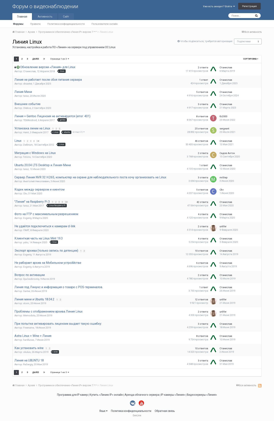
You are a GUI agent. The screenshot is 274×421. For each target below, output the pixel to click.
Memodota (29, 315)
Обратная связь (165, 410)
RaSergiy (28, 364)
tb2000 (223, 116)
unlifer (223, 226)
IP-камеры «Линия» (173, 394)
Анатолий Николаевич (36, 181)
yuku (25, 242)
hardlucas (28, 339)
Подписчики (244, 41)
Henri (26, 132)
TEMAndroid (30, 120)
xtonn (26, 303)
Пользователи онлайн (105, 23)
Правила (35, 23)
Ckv (25, 193)
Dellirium (28, 144)
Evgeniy (27, 218)
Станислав (29, 71)
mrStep (224, 177)
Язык (103, 410)
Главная (22, 16)
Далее (35, 59)
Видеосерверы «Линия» (202, 394)
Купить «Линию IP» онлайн (106, 394)
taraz (26, 95)
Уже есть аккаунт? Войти (219, 6)
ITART (26, 230)
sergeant (224, 128)
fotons (27, 156)
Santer (26, 291)
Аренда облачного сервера (142, 394)
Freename (28, 327)
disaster (27, 83)
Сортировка (250, 59)
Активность (45, 16)
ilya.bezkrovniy (31, 278)
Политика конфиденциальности (66, 23)
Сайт (66, 16)
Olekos (27, 108)
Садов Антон (227, 153)
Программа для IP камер (72, 394)
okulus (27, 352)
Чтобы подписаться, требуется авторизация (206, 41)
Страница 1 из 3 (59, 59)
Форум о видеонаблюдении (45, 6)
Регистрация (249, 6)
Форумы (18, 23)
